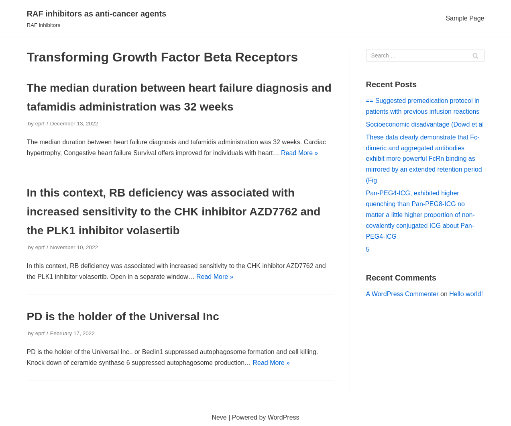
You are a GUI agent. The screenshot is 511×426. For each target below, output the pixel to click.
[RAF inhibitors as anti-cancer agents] (97, 18)
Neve (219, 417)
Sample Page (465, 18)
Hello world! (466, 294)
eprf (40, 124)
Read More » (299, 153)
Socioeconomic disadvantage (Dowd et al (425, 124)
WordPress (283, 417)
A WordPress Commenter (402, 294)
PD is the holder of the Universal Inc (123, 316)
